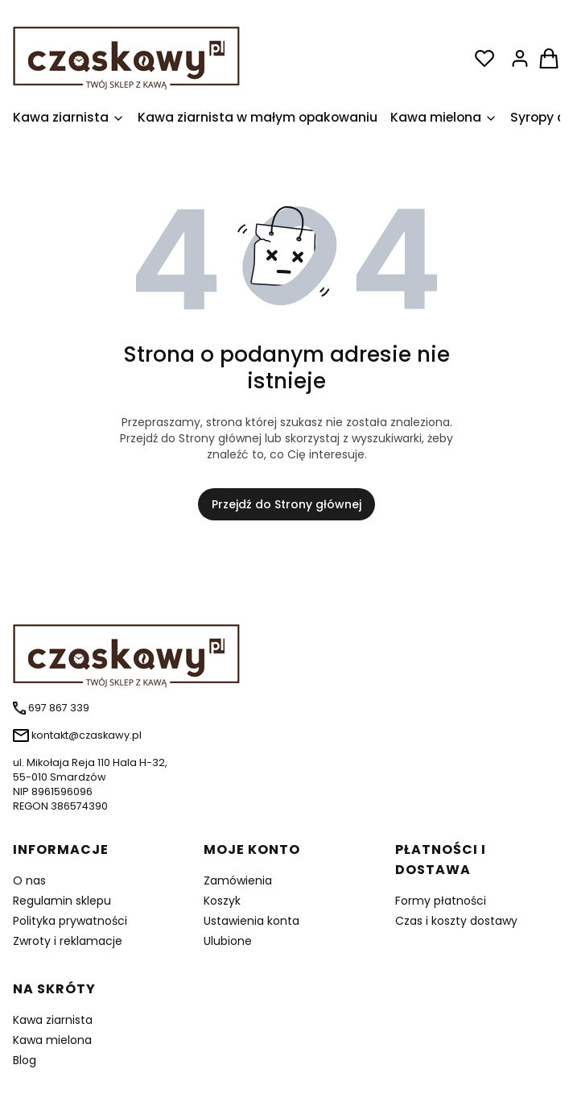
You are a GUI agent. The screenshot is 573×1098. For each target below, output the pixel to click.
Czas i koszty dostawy (456, 921)
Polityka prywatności (70, 921)
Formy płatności (440, 901)
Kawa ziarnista (53, 1020)
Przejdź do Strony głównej (286, 504)
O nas (29, 880)
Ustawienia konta (251, 921)
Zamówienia (238, 880)
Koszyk (222, 901)
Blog (24, 1060)
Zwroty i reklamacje (67, 941)
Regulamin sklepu (62, 901)
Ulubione (228, 941)
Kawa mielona (52, 1040)
